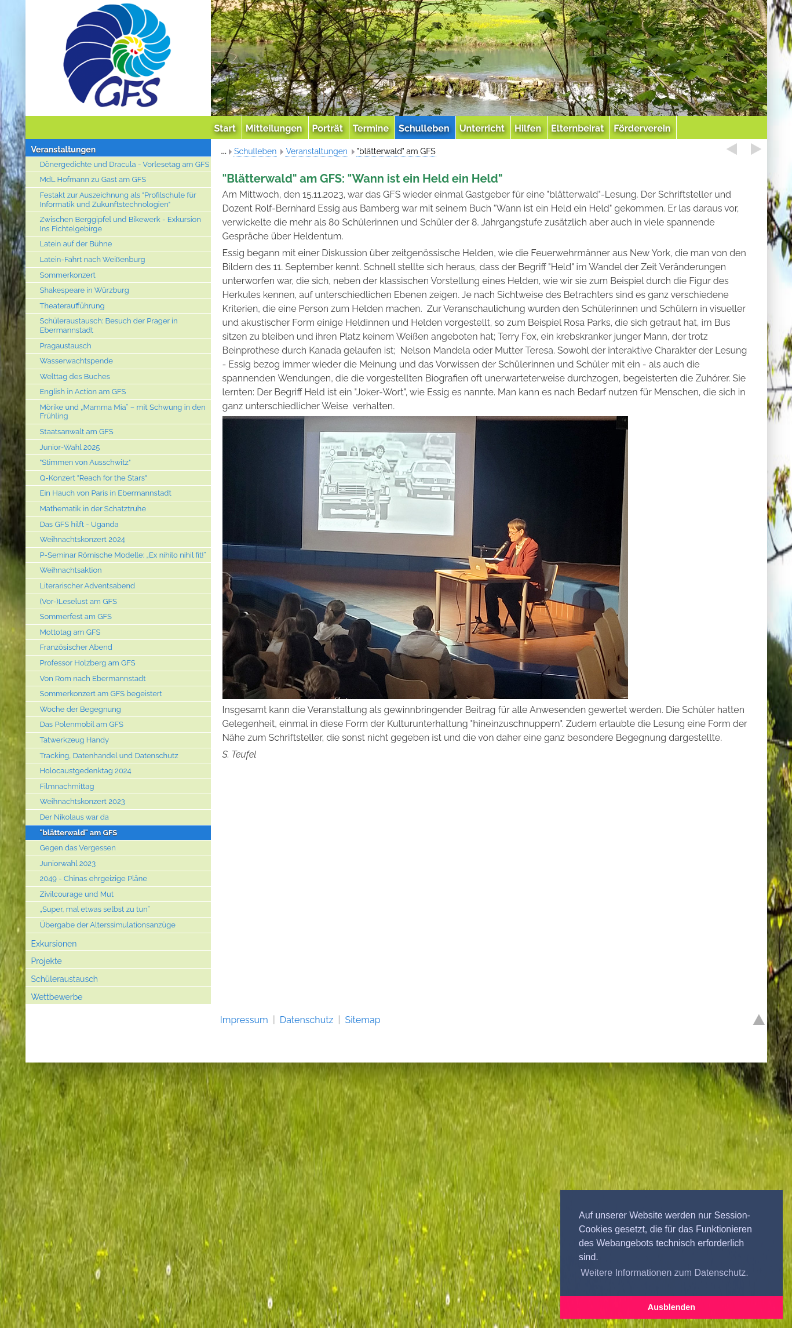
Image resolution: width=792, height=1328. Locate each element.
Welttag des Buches (75, 376)
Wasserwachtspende (76, 360)
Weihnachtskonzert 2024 (82, 539)
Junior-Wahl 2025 (70, 447)
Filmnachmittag (67, 786)
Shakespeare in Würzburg (84, 290)
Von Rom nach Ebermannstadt (93, 678)
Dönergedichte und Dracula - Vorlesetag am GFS (125, 164)
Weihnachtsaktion (71, 570)
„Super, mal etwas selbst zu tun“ (95, 909)
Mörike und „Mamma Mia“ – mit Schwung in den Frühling (123, 412)
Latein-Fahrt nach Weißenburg (92, 259)
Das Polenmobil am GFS (81, 724)
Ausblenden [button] (671, 1307)
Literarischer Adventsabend (88, 585)
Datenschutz (307, 1019)
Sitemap (362, 1019)
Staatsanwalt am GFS (77, 431)
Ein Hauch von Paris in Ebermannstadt (105, 493)
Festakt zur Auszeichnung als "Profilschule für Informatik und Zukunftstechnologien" (118, 200)
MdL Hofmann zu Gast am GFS (93, 179)
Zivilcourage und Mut (77, 894)
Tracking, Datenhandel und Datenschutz (109, 755)
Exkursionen (54, 943)
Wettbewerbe (57, 997)
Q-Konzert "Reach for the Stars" (93, 478)
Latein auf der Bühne (76, 243)
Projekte (46, 961)
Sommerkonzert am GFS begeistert (101, 693)
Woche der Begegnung (80, 709)
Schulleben (255, 151)
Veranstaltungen (63, 149)
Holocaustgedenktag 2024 (86, 770)
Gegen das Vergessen (78, 847)
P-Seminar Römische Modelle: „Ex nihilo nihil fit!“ (123, 555)
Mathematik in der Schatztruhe (93, 508)
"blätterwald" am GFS (79, 832)
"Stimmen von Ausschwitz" (85, 462)
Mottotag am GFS (70, 632)
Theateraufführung (72, 305)
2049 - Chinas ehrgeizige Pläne (93, 878)
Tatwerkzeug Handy (75, 740)
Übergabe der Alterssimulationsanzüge (108, 924)
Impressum (244, 1019)
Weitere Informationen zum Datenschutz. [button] (665, 1273)
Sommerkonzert (68, 275)
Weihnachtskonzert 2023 (82, 801)
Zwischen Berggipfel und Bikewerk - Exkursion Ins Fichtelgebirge (120, 224)
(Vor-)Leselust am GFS (78, 601)
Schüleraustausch (64, 979)
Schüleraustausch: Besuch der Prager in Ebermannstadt (109, 325)
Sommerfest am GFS (76, 616)
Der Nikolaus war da (74, 817)
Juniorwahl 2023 (68, 863)
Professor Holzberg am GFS (88, 662)
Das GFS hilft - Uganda (79, 524)
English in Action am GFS (83, 391)
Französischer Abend (76, 647)
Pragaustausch (66, 345)
